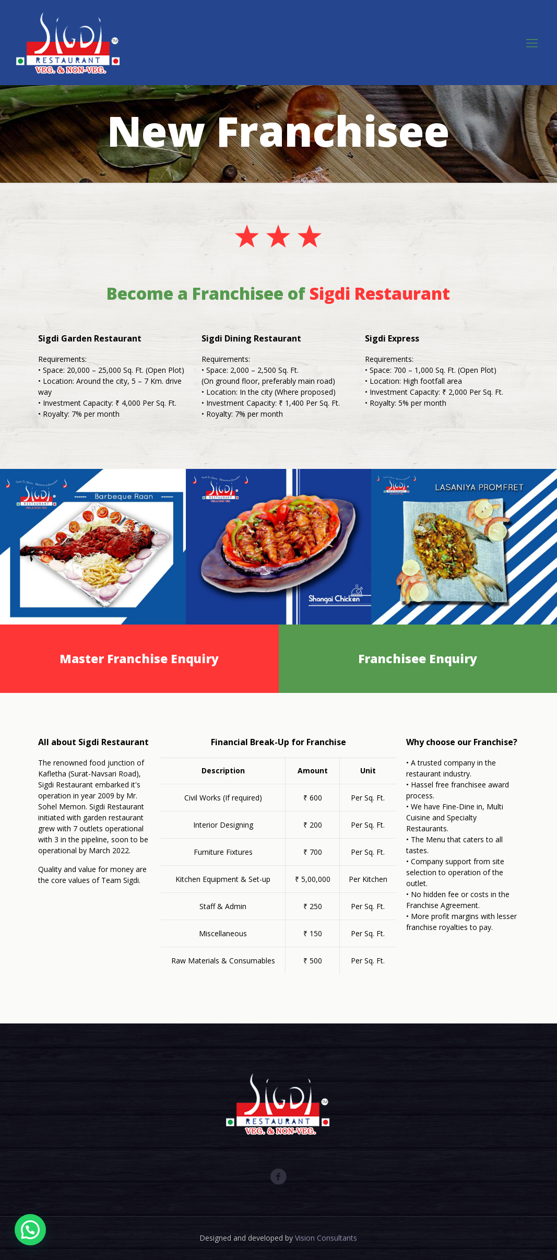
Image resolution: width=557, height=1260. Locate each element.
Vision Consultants (326, 1238)
